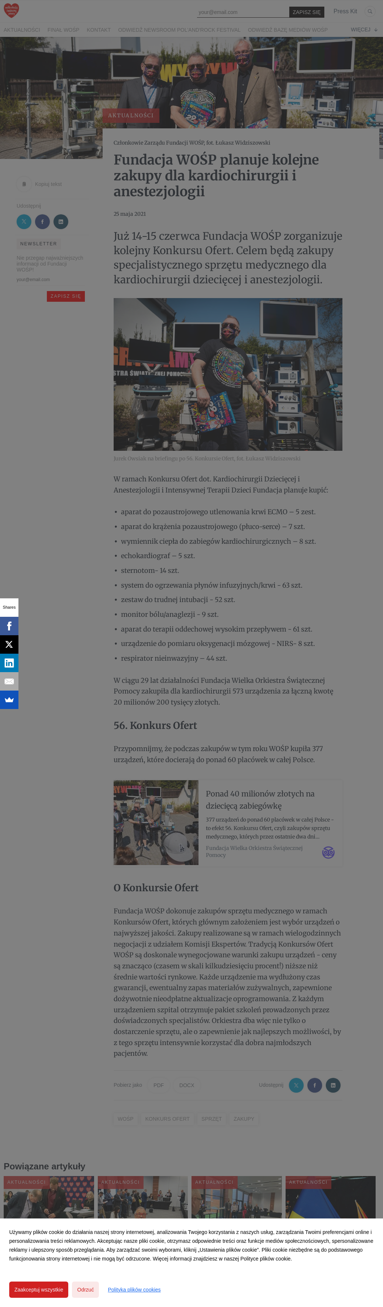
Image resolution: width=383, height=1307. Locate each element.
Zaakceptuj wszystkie (38, 1290)
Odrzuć (85, 1290)
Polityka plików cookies (134, 1290)
